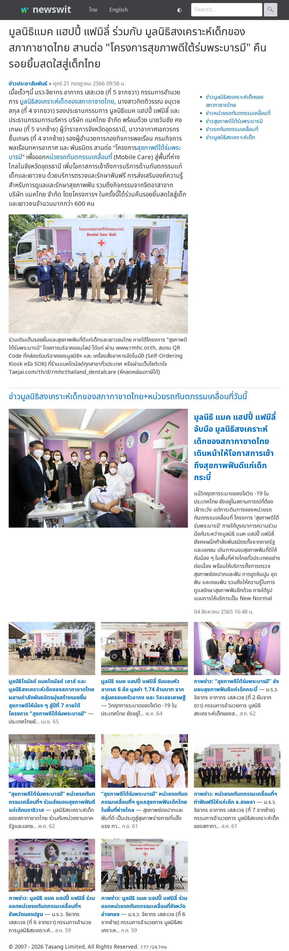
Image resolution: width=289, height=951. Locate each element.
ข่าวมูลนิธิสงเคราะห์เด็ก (230, 137)
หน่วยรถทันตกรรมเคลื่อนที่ (79, 157)
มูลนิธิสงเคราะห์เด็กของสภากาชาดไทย (67, 101)
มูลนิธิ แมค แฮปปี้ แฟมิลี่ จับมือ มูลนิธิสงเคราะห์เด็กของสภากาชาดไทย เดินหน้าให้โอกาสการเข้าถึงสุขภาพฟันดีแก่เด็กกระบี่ (235, 447)
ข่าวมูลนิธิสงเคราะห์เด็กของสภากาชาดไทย (235, 101)
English (118, 10)
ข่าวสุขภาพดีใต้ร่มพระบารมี (234, 121)
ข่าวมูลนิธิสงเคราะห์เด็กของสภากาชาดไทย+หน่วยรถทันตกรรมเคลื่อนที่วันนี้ (128, 397)
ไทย (93, 10)
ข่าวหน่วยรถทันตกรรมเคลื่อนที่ (238, 113)
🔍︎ (270, 10)
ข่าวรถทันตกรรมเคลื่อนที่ (232, 129)
